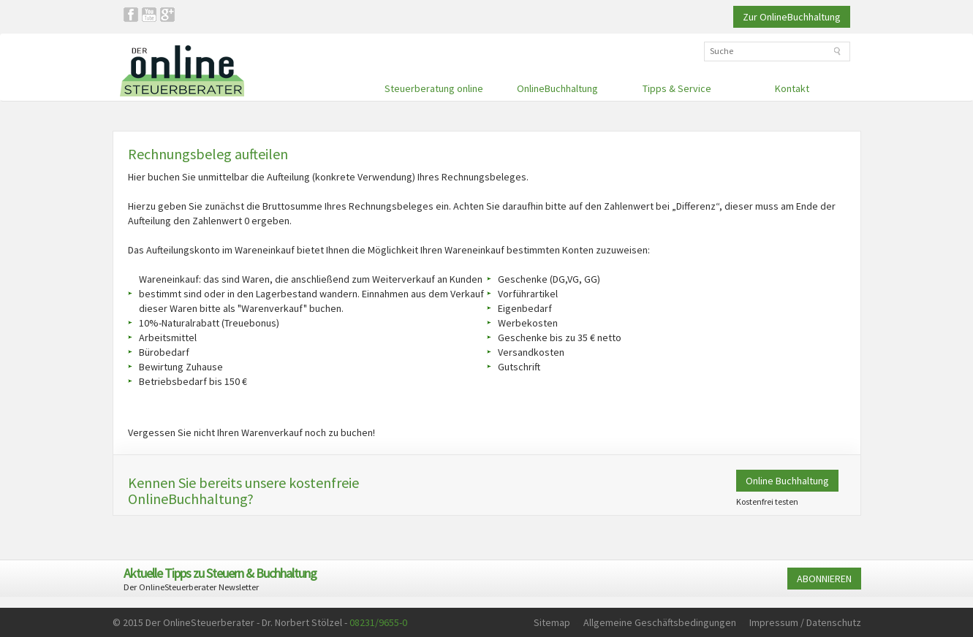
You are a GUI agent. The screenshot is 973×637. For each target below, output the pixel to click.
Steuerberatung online (434, 88)
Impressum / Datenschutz (805, 622)
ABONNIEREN (824, 578)
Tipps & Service (677, 88)
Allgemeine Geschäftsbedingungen (659, 622)
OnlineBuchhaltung (557, 88)
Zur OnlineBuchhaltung (792, 16)
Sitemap (552, 622)
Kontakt (792, 88)
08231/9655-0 (378, 622)
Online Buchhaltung (787, 480)
